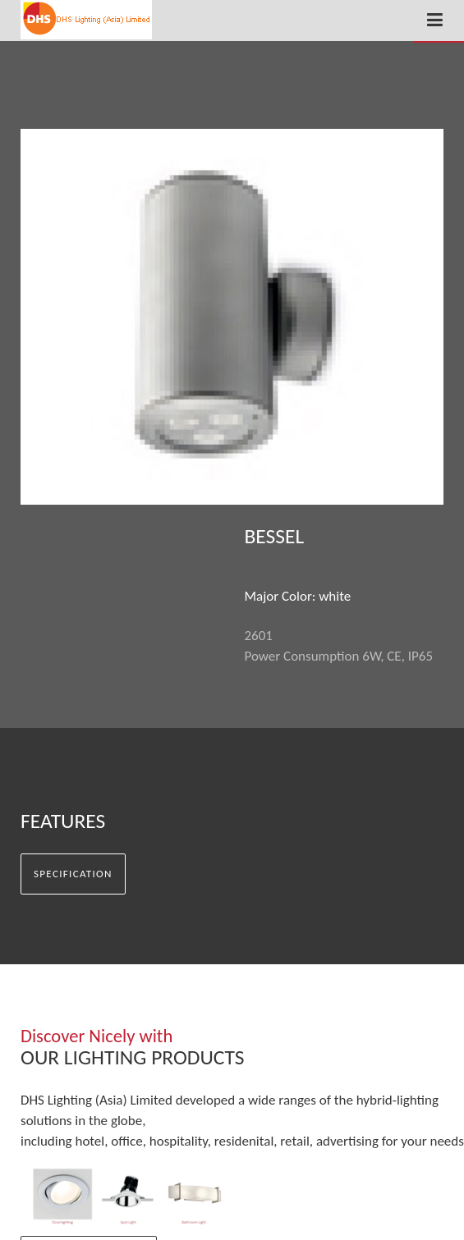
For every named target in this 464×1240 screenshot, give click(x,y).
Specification (73, 874)
